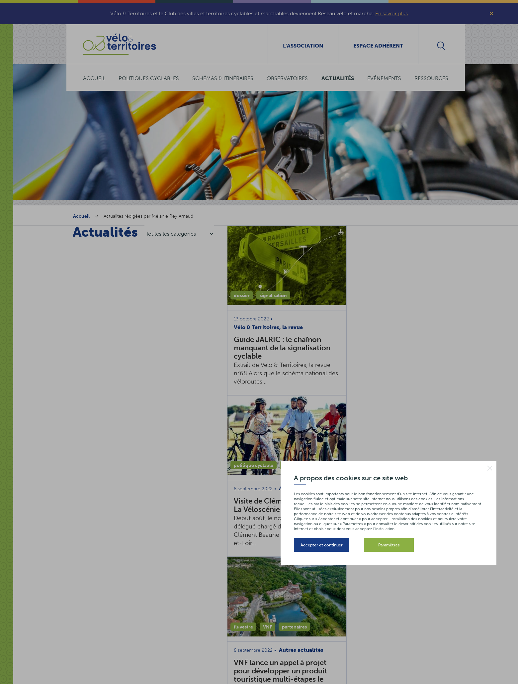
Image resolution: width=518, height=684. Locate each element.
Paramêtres (388, 544)
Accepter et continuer (322, 544)
